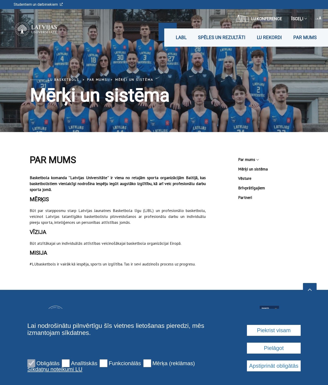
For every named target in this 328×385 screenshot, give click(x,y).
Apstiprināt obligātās (273, 366)
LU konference (259, 18)
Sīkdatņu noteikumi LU (54, 369)
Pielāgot (274, 348)
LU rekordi (269, 37)
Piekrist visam (274, 330)
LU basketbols (63, 80)
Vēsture (244, 178)
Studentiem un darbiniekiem (38, 4)
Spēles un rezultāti (221, 37)
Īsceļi (299, 18)
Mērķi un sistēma (134, 80)
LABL (181, 37)
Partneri (245, 197)
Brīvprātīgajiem (251, 188)
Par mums (305, 37)
